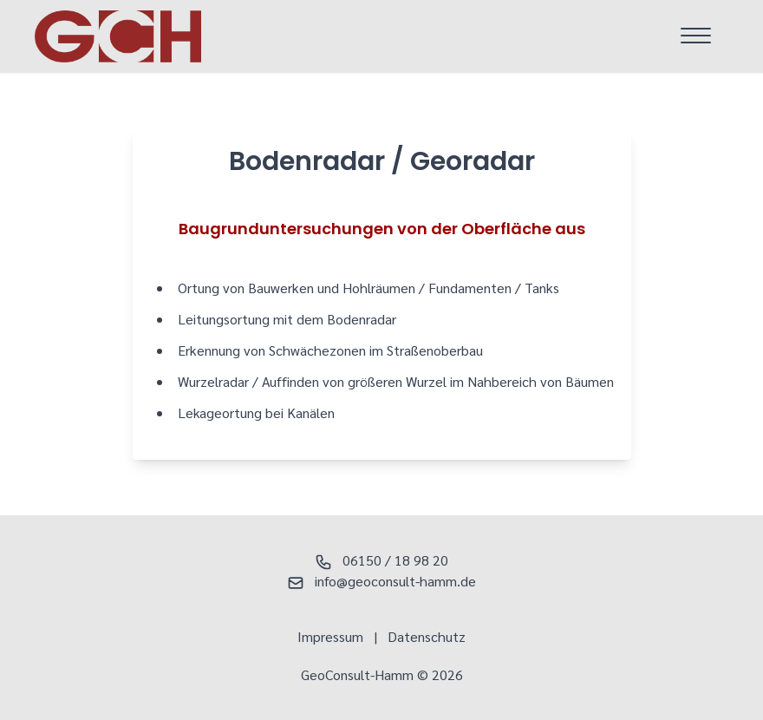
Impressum (330, 636)
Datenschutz (427, 636)
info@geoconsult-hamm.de (381, 581)
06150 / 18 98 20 (381, 560)
